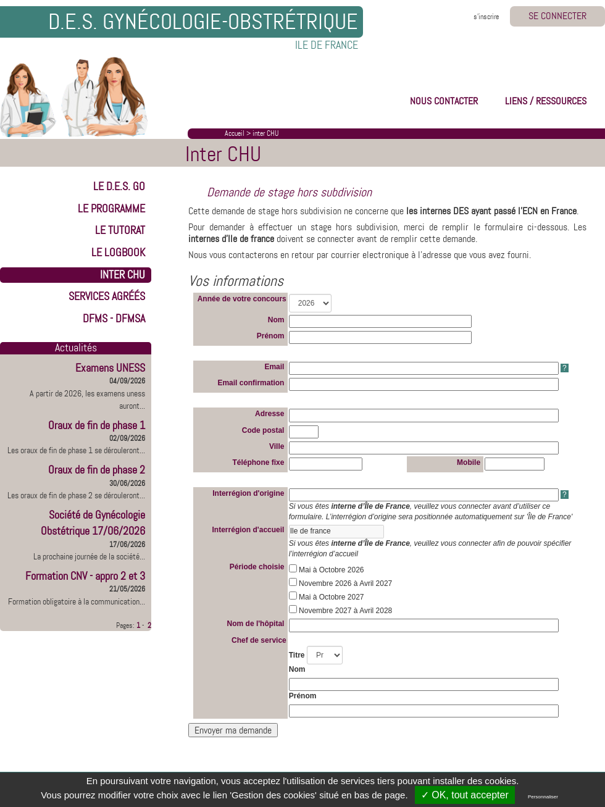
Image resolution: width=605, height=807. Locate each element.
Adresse (270, 413)
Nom (277, 320)
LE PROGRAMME (111, 208)
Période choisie (258, 566)
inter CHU (265, 133)
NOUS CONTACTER (444, 100)
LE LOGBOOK (118, 252)
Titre (297, 655)
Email (275, 366)
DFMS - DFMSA (114, 318)
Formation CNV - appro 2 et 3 (85, 576)
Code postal (264, 430)
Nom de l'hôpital (256, 623)
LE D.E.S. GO (119, 186)
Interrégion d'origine (249, 493)
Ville (277, 446)
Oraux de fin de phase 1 (96, 425)
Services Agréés (107, 296)
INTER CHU (122, 274)
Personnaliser (543, 797)
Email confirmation (251, 382)
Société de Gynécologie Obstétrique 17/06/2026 (93, 523)
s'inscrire (486, 17)
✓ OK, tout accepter (465, 795)
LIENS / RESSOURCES (545, 100)
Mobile (469, 462)
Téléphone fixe (259, 462)
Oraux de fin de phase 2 (96, 469)
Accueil (234, 133)
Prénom (271, 336)
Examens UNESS (110, 368)
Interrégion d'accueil (249, 529)
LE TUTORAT (120, 230)
